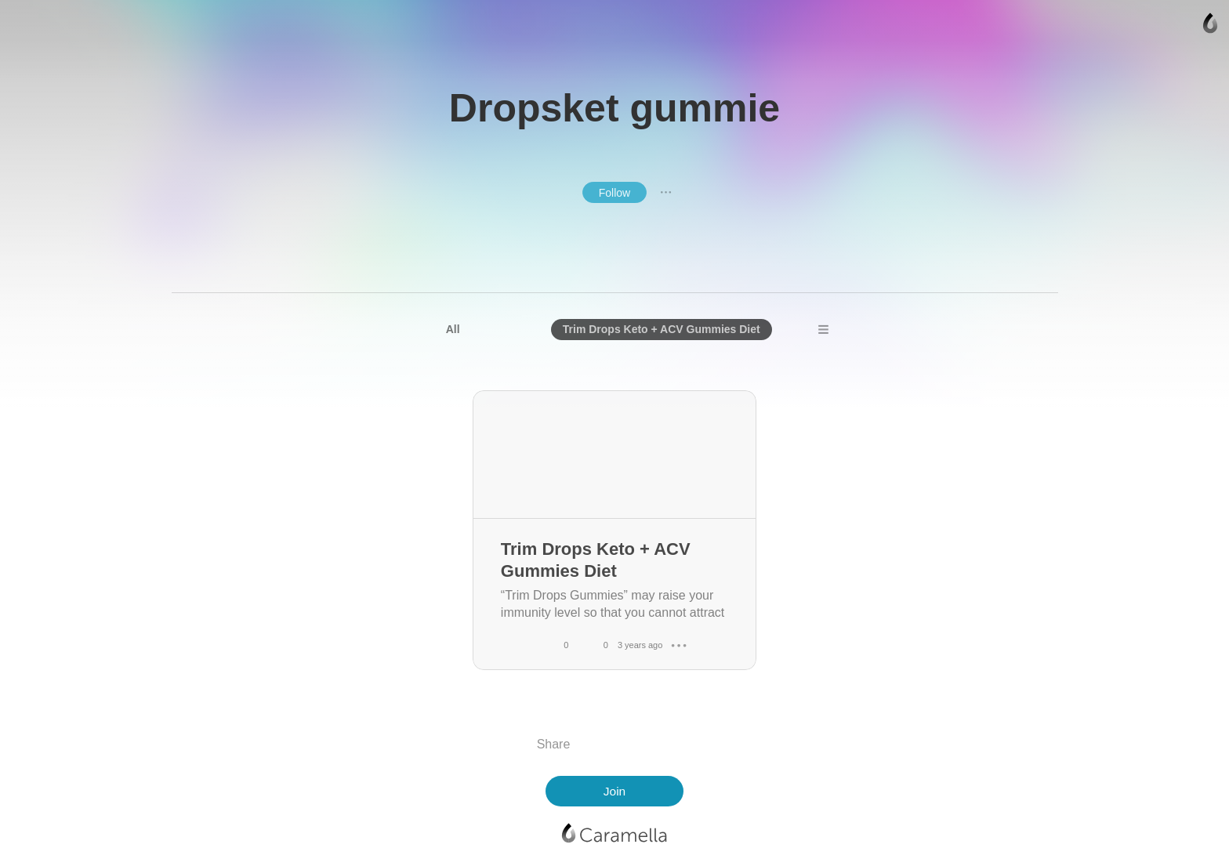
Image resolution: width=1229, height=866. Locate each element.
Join (614, 791)
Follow (614, 193)
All (453, 329)
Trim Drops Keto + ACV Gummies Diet (661, 329)
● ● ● (666, 192)
